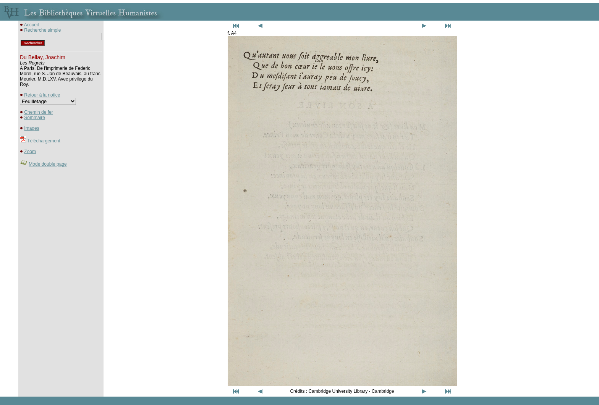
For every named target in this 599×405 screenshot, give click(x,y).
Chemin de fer (38, 112)
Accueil (31, 24)
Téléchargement (43, 141)
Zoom (30, 151)
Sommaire (34, 117)
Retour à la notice (42, 95)
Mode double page (47, 164)
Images (31, 128)
